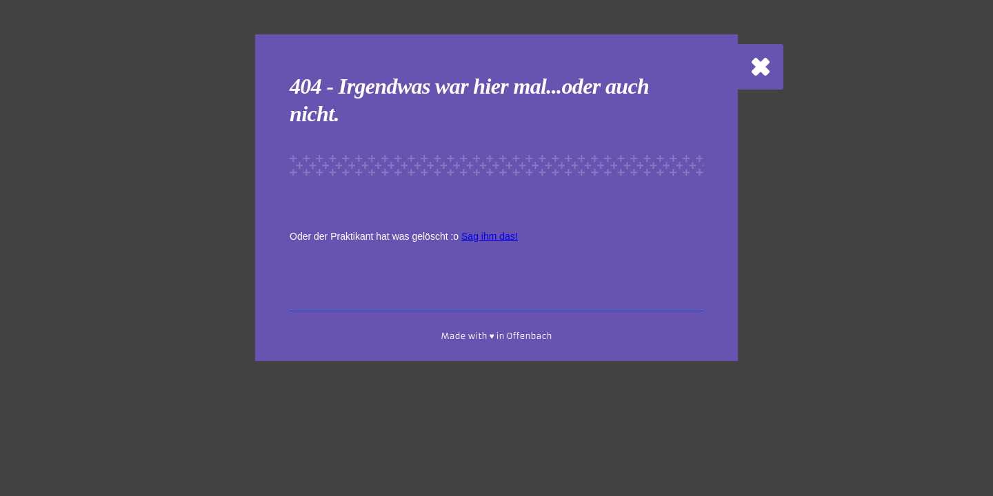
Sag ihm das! (489, 236)
